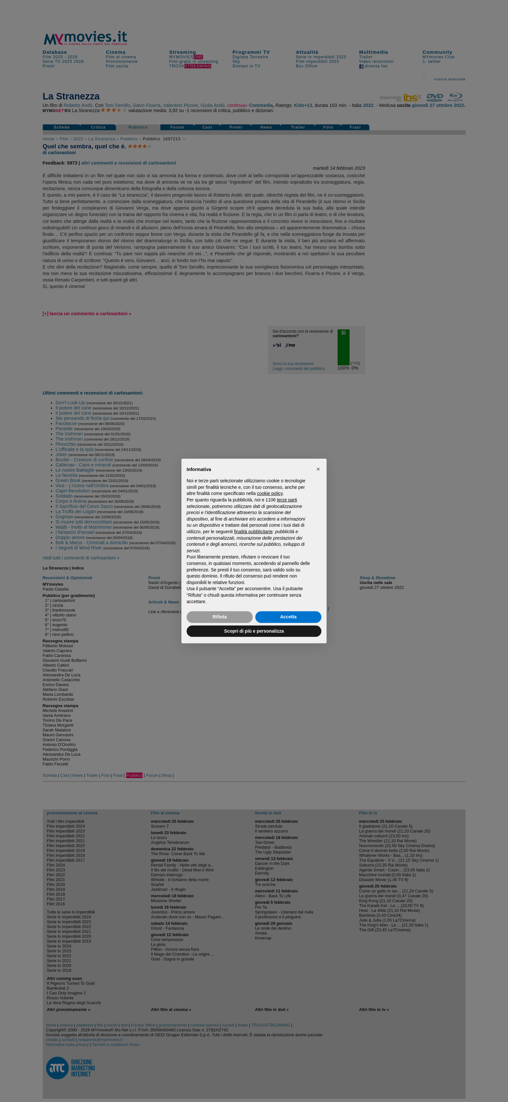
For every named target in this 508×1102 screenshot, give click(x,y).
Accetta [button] (288, 616)
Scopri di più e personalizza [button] (254, 631)
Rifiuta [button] (220, 616)
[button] (318, 469)
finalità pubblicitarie (253, 531)
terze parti (287, 499)
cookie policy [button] (270, 493)
